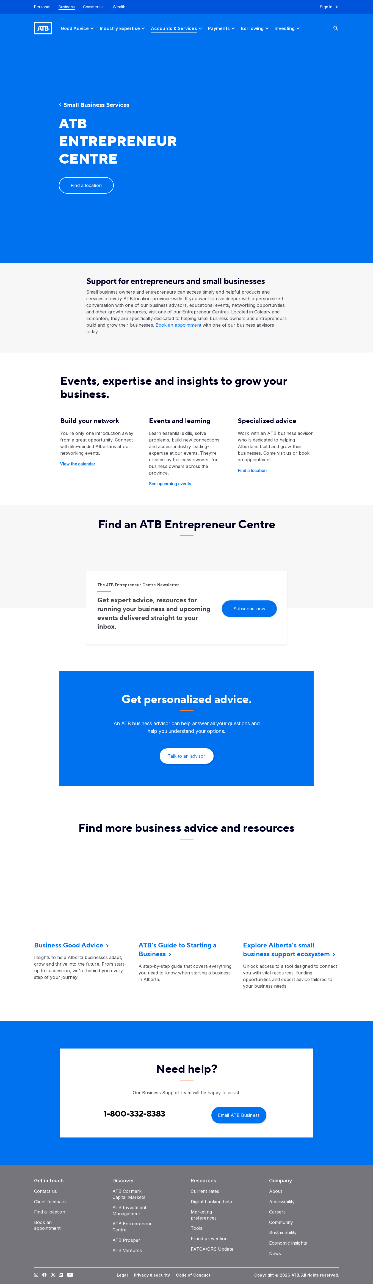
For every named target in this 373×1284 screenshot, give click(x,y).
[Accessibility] (282, 1201)
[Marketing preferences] (204, 1215)
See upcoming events (170, 483)
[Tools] (197, 1228)
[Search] (340, 28)
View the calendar (77, 464)
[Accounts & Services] (177, 28)
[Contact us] (45, 1191)
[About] (275, 1191)
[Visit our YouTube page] (69, 1275)
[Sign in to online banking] (331, 6)
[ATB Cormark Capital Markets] (128, 1194)
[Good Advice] (78, 28)
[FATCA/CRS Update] (212, 1249)
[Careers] (277, 1212)
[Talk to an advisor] (186, 756)
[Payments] (222, 28)
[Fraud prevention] (209, 1238)
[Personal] (40, 6)
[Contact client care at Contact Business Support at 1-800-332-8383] (134, 1114)
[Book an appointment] (47, 1225)
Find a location (252, 470)
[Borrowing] (255, 28)
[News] (275, 1253)
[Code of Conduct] (193, 1275)
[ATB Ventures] (127, 1250)
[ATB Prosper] (126, 1240)
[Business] (66, 6)
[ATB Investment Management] (129, 1210)
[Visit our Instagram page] (36, 1275)
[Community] (281, 1222)
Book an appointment (178, 325)
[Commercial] (94, 6)
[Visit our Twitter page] (52, 1275)
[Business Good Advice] (68, 945)
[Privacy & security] (152, 1275)
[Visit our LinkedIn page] (61, 1275)
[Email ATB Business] (238, 1114)
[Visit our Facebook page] (44, 1275)
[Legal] (122, 1275)
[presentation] (257, 153)
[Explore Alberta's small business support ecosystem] (286, 949)
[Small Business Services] (108, 105)
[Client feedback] (50, 1201)
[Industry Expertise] (123, 28)
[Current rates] (205, 1191)
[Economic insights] (288, 1243)
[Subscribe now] (249, 608)
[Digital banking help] (211, 1201)
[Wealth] (119, 6)
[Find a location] (86, 185)
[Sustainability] (283, 1232)
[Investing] (288, 28)
